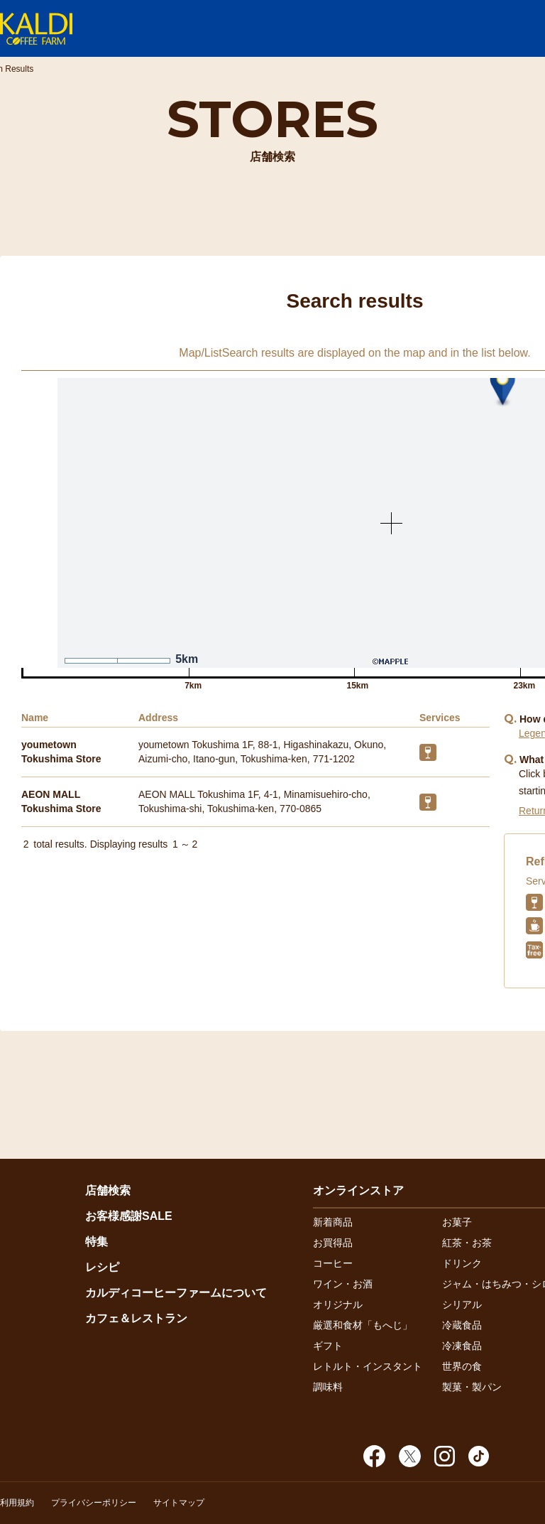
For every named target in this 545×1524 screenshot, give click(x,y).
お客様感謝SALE (128, 1216)
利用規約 (17, 1503)
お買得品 (333, 1242)
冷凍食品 (462, 1345)
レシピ (102, 1267)
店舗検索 (108, 1190)
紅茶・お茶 (467, 1242)
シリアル (462, 1304)
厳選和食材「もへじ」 (362, 1325)
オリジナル (338, 1304)
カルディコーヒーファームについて (176, 1293)
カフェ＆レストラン (136, 1318)
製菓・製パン (472, 1387)
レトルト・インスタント (367, 1366)
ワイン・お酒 (343, 1284)
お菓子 (457, 1222)
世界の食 (462, 1366)
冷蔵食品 (462, 1325)
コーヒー (333, 1263)
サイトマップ (178, 1503)
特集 (96, 1242)
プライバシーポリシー (93, 1503)
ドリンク (462, 1263)
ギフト (328, 1345)
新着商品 (333, 1222)
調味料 (328, 1387)
